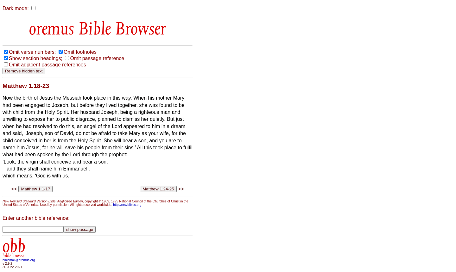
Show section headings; (35, 58)
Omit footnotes (80, 52)
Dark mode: (16, 8)
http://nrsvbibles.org (127, 205)
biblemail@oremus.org (19, 260)
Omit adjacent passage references (47, 64)
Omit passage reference (97, 58)
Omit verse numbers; (32, 52)
